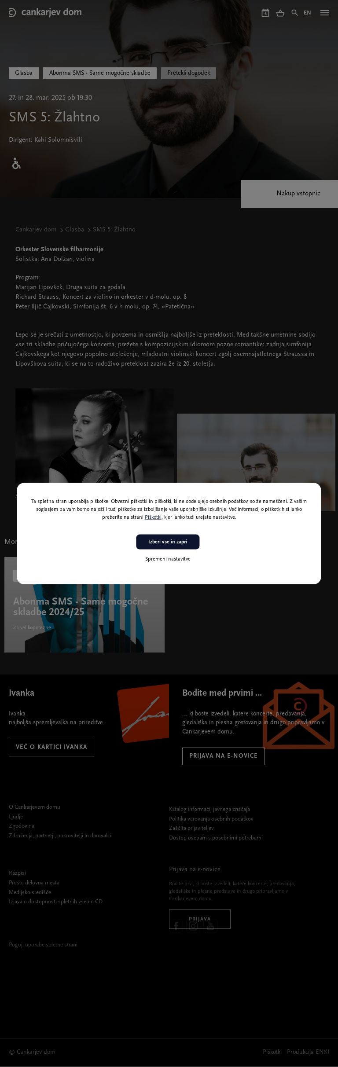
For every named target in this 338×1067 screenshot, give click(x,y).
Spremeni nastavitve (168, 559)
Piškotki (153, 517)
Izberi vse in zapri (167, 541)
